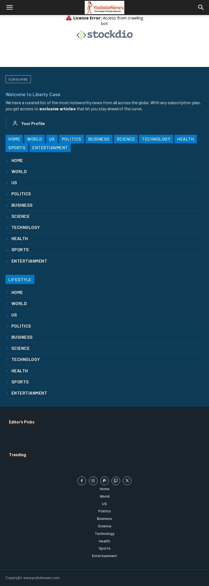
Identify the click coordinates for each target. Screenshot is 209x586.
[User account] (28, 123)
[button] (9, 7)
